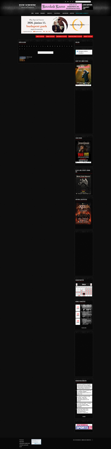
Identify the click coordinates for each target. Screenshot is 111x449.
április (84, 284)
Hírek (32, 13)
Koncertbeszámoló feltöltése (75, 36)
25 (88, 293)
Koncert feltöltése (88, 36)
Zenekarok (43, 13)
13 (76, 292)
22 (81, 293)
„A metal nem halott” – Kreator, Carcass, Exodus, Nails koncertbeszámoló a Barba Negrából (84, 405)
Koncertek (50, 13)
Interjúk (37, 13)
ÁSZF (20, 446)
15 (81, 292)
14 (79, 292)
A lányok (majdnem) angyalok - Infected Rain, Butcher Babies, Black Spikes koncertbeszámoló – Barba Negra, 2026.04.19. (85, 386)
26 (91, 293)
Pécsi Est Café (29, 57)
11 (88, 290)
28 (79, 295)
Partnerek (21, 439)
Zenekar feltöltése (50, 36)
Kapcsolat (21, 441)
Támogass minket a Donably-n (82, 13)
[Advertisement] (84, 111)
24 (86, 293)
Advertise (72, 13)
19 (91, 292)
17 (86, 292)
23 (83, 293)
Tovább (83, 416)
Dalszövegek (57, 13)
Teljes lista (83, 328)
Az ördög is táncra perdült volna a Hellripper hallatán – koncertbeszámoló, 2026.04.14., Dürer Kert (85, 392)
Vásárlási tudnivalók (23, 445)
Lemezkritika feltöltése (61, 36)
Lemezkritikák (65, 13)
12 (91, 290)
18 (88, 292)
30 (83, 295)
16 (83, 292)
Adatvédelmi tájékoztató (24, 443)
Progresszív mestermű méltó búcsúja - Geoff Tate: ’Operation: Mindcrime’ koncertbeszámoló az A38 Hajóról (84, 398)
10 (86, 290)
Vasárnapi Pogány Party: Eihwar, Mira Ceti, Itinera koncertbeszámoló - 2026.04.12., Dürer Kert (83, 410)
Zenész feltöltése (40, 36)
